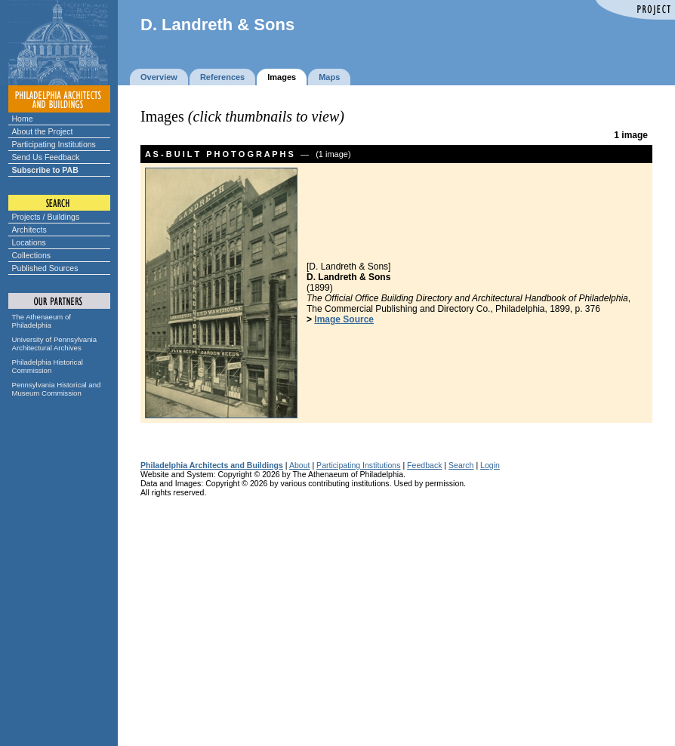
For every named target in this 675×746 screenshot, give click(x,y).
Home (22, 118)
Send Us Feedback (46, 157)
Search (460, 465)
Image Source (344, 319)
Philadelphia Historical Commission (47, 366)
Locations (29, 242)
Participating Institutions (54, 144)
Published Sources (45, 268)
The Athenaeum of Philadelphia (41, 321)
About (299, 465)
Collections (31, 255)
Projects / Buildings (46, 216)
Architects (29, 229)
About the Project (42, 131)
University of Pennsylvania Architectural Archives (54, 343)
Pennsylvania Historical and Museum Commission (56, 389)
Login (490, 465)
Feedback (424, 465)
